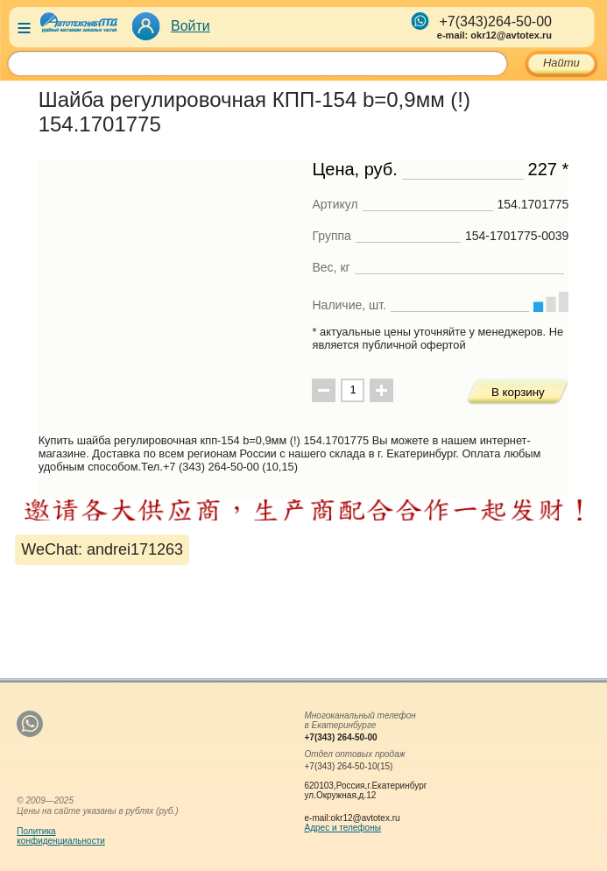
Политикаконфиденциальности (60, 836)
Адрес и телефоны (343, 827)
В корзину (518, 392)
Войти (190, 25)
